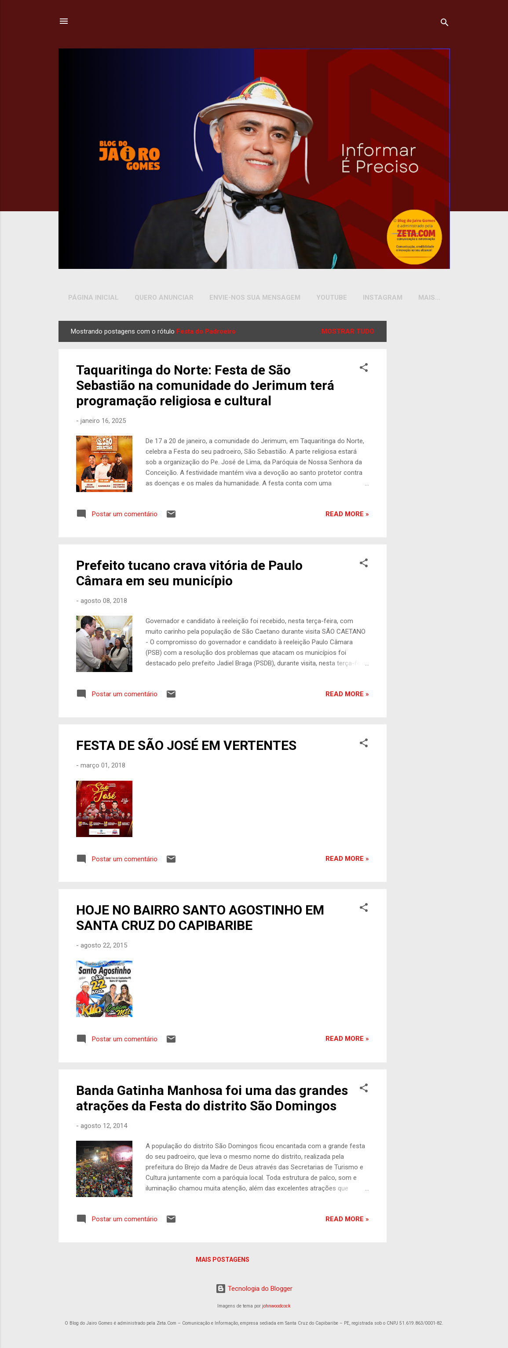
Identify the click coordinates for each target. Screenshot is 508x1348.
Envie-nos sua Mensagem (254, 297)
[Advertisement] (420, 455)
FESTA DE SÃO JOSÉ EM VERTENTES (186, 747)
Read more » (347, 516)
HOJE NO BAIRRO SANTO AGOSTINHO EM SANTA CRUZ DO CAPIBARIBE (200, 919)
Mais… (429, 297)
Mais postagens (222, 1261)
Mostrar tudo (348, 333)
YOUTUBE (331, 297)
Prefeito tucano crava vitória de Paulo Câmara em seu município (189, 574)
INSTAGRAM (382, 297)
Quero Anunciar (164, 297)
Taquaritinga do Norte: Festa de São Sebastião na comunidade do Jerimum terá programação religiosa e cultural (205, 387)
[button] (363, 371)
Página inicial (93, 297)
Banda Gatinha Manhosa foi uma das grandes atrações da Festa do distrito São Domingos (212, 1099)
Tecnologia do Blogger (254, 1290)
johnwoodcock (276, 1308)
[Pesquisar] (444, 24)
